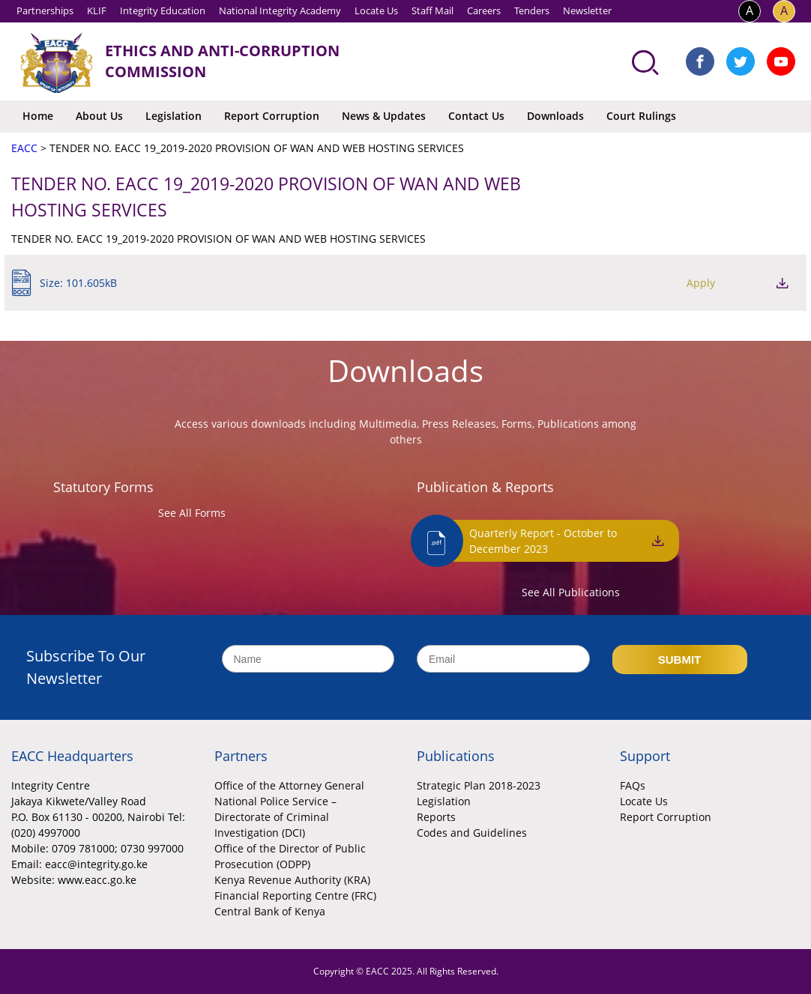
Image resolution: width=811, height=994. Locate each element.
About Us (99, 116)
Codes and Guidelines (472, 832)
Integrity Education (162, 10)
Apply (701, 283)
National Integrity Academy (280, 10)
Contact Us (476, 116)
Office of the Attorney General (289, 785)
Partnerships (44, 10)
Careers (484, 10)
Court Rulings (641, 116)
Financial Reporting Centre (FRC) (295, 895)
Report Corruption (271, 116)
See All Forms (192, 513)
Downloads (555, 116)
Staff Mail (432, 10)
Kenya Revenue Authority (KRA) (292, 880)
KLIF (96, 10)
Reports (436, 817)
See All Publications (571, 592)
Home (37, 116)
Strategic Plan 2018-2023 (478, 785)
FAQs (632, 785)
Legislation (173, 116)
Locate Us (376, 10)
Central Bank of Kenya (269, 911)
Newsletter (587, 10)
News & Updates (384, 116)
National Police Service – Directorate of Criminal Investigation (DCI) (275, 817)
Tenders (531, 10)
